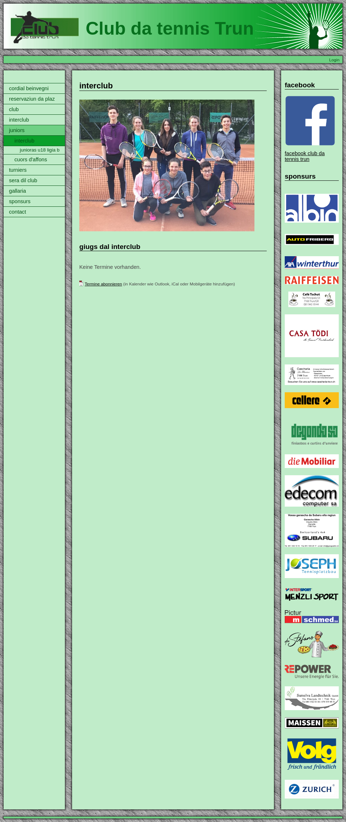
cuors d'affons (30, 159)
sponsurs (19, 201)
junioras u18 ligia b (39, 150)
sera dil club (23, 180)
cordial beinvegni (29, 88)
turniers (18, 170)
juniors (17, 130)
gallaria (17, 191)
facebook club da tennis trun (305, 156)
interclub (19, 120)
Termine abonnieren (103, 283)
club (14, 109)
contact (17, 212)
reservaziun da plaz (32, 99)
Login (334, 59)
